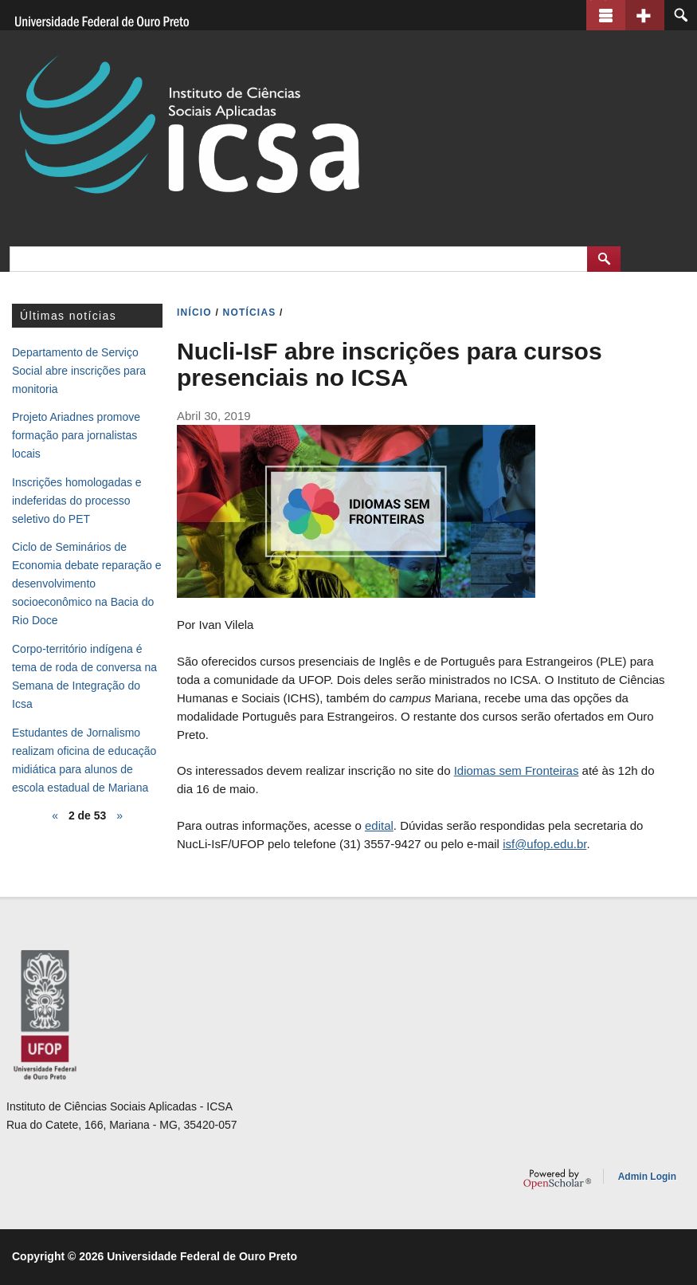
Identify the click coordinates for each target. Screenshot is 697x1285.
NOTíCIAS (249, 312)
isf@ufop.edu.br (544, 844)
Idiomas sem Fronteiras (516, 770)
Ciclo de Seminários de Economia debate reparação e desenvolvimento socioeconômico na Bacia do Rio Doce (87, 583)
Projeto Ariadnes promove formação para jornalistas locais (76, 435)
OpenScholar (557, 1179)
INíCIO (194, 312)
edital (379, 825)
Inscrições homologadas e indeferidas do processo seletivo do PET (77, 500)
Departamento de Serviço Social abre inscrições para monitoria (79, 370)
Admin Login (647, 1176)
